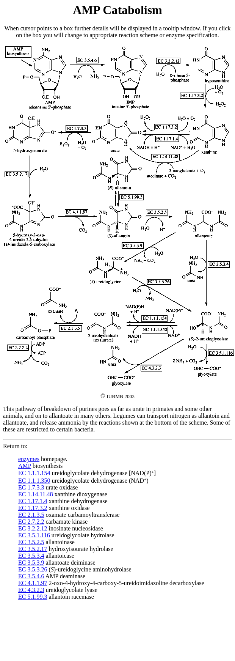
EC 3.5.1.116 (34, 535)
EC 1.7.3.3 (31, 487)
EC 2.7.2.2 (31, 521)
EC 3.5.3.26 (32, 569)
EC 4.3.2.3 (31, 590)
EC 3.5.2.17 (32, 549)
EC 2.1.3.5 (31, 514)
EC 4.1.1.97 (32, 583)
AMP (24, 466)
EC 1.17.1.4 (32, 501)
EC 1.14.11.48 (35, 494)
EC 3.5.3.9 (31, 562)
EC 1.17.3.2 (32, 508)
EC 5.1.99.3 (32, 596)
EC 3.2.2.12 (32, 528)
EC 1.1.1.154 (34, 473)
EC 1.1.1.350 (34, 480)
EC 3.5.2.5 (31, 542)
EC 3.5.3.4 (31, 555)
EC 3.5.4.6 (31, 576)
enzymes (28, 459)
